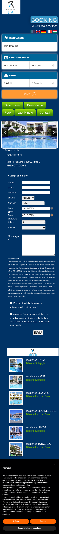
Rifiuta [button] (16, 521)
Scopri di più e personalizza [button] (29, 528)
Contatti (45, 112)
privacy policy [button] (44, 507)
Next (54, 132)
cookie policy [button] (25, 485)
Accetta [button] (43, 521)
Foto (8, 112)
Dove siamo (35, 105)
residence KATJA (35, 380)
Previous (5, 132)
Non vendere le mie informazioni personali (32, 499)
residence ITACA (35, 363)
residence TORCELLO (38, 447)
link (48, 284)
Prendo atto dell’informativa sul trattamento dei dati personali (26, 309)
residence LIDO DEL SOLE (41, 414)
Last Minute (25, 112)
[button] (54, 464)
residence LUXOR (36, 431)
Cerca (29, 94)
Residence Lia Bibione (25, 7)
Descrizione (12, 105)
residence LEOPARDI (38, 396)
